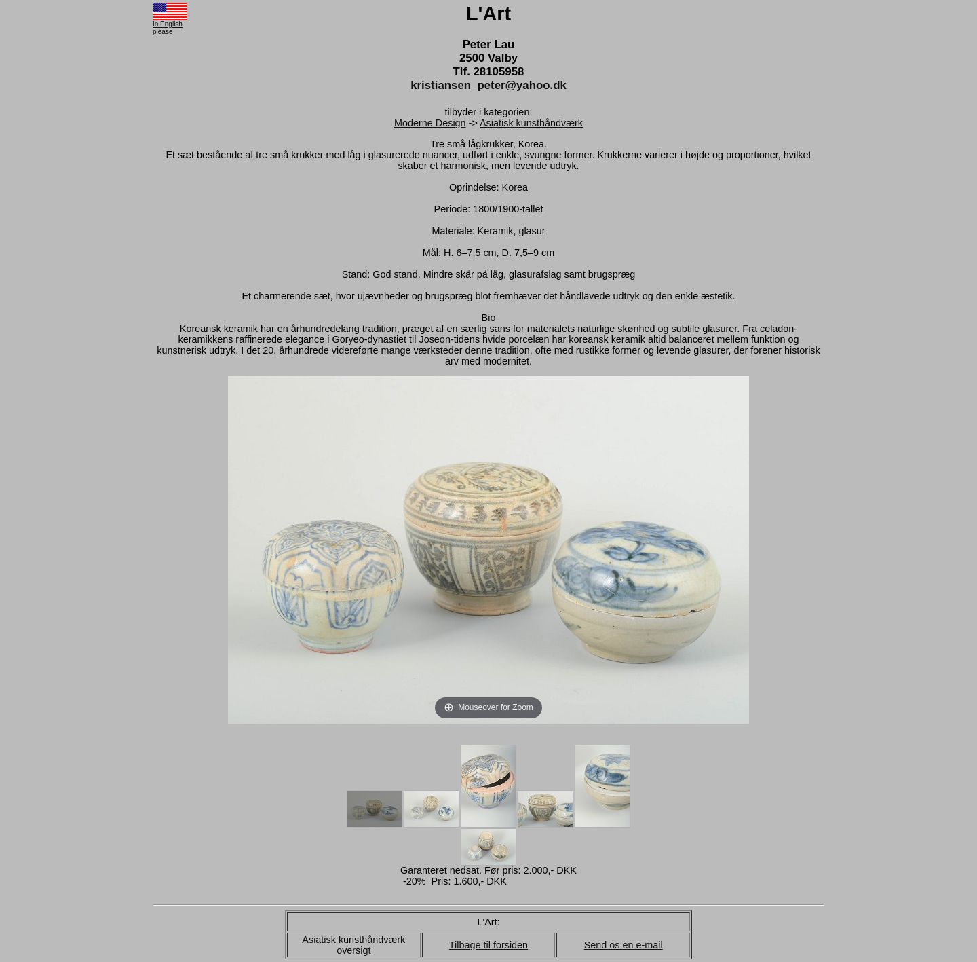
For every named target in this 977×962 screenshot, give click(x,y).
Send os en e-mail (623, 945)
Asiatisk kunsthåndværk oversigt (353, 945)
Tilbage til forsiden (488, 945)
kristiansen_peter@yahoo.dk (488, 85)
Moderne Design (430, 122)
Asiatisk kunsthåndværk (531, 122)
